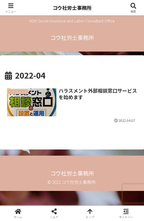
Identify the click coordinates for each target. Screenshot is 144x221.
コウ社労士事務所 (72, 7)
